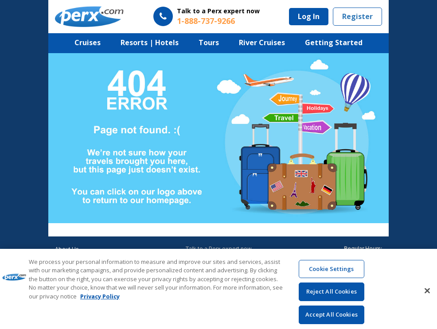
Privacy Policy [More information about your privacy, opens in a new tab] (100, 301)
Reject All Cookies (331, 296)
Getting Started (334, 42)
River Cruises (262, 42)
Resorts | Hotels (150, 42)
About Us (67, 249)
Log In (309, 16)
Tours (209, 42)
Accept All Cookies (331, 319)
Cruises (87, 42)
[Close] (427, 295)
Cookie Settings (331, 273)
